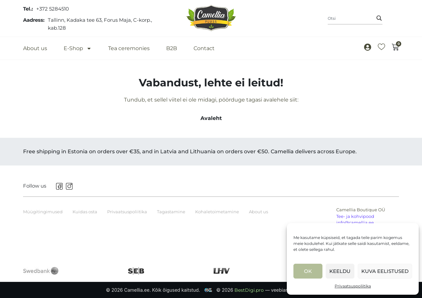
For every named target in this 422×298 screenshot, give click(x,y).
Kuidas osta (85, 211)
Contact (204, 48)
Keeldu (339, 271)
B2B (171, 48)
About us (35, 48)
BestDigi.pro (249, 290)
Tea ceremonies (129, 48)
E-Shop (78, 48)
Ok (308, 271)
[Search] (379, 18)
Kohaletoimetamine (217, 211)
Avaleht (211, 118)
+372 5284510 (52, 9)
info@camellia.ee (355, 222)
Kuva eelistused (384, 271)
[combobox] (355, 18)
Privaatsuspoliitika (353, 285)
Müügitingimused (43, 211)
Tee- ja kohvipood (355, 216)
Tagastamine (171, 211)
